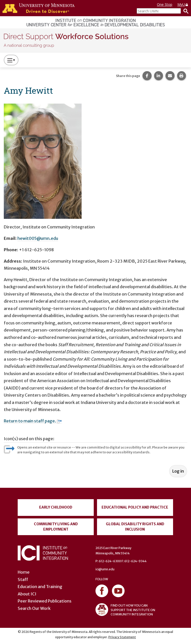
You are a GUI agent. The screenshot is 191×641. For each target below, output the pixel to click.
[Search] (184, 11)
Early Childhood (55, 507)
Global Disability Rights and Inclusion (135, 527)
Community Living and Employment (56, 527)
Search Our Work (34, 608)
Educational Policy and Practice (135, 507)
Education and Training (40, 586)
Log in (178, 471)
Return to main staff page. (33, 420)
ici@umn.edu (105, 569)
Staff (23, 579)
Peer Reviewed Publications (44, 601)
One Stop (164, 4)
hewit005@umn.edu (37, 238)
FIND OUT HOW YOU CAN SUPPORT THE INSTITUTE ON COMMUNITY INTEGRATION (125, 609)
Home (24, 572)
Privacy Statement (122, 637)
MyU (182, 4)
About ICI (27, 593)
